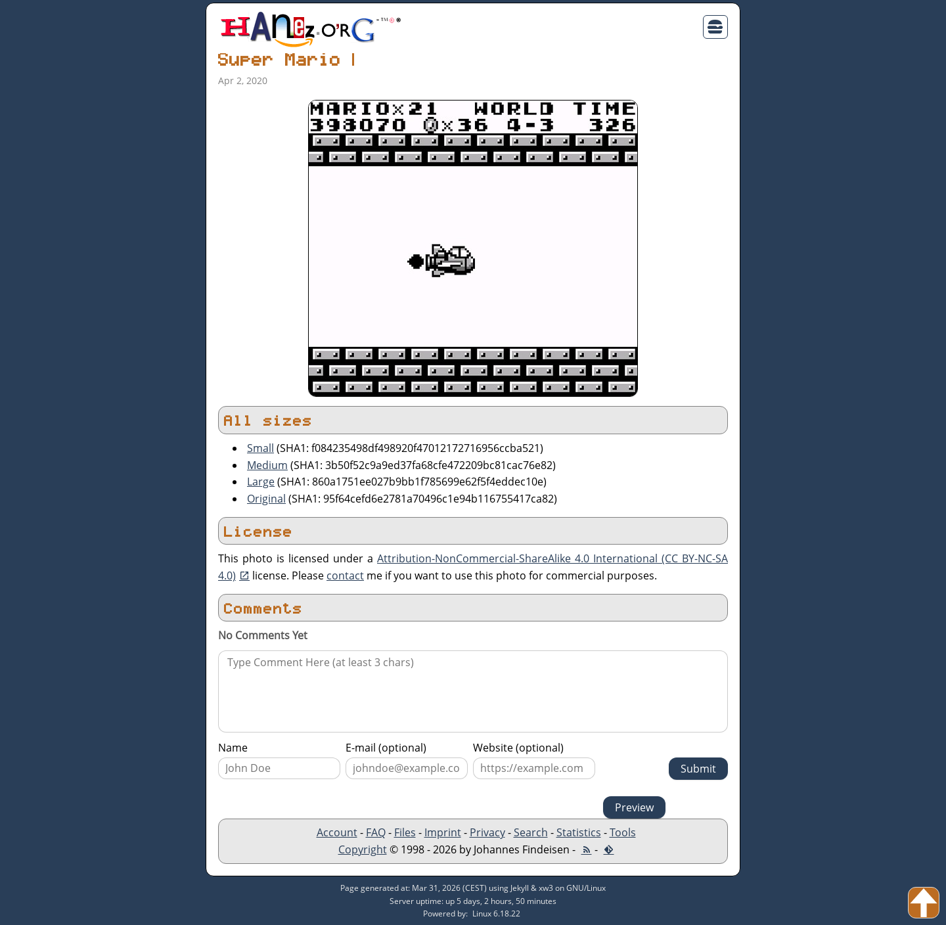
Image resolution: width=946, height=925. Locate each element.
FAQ (376, 832)
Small (260, 448)
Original (266, 498)
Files (405, 832)
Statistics (578, 832)
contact (345, 575)
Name (233, 747)
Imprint (442, 832)
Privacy (487, 832)
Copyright (362, 849)
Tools (623, 832)
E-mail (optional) (386, 747)
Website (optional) (518, 747)
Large (261, 481)
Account (337, 832)
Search (531, 832)
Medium (267, 465)
